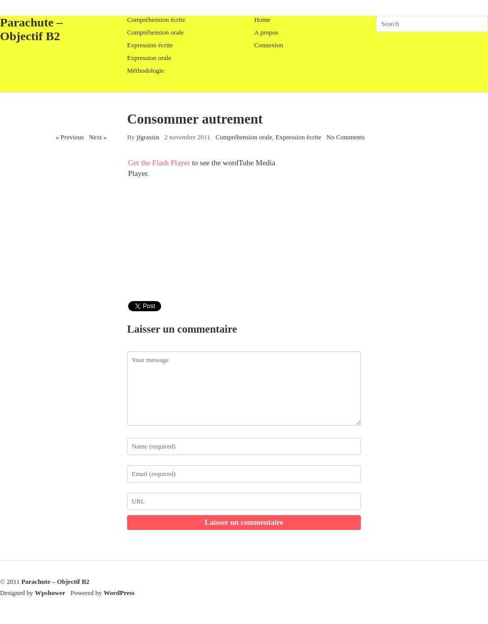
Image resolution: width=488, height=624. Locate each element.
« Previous (70, 137)
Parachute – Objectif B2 (31, 29)
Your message (244, 388)
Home (262, 19)
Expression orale (149, 58)
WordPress (119, 593)
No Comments (345, 137)
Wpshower (50, 593)
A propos (266, 32)
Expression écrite (150, 45)
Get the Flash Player (159, 163)
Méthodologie (145, 70)
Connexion (268, 45)
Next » (98, 137)
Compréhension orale (155, 32)
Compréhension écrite (156, 19)
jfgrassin (147, 137)
